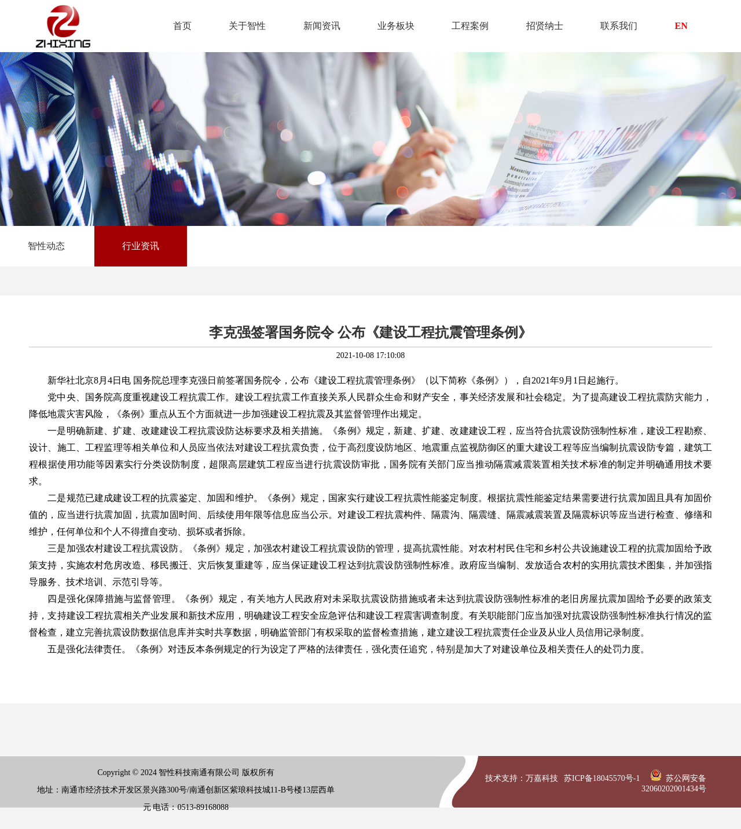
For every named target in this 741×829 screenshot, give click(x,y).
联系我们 (618, 26)
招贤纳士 (544, 26)
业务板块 (395, 26)
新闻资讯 (321, 26)
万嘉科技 (542, 778)
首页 (182, 26)
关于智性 (247, 26)
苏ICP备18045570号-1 (602, 778)
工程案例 (470, 26)
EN (681, 26)
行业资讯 (140, 246)
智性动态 (46, 246)
